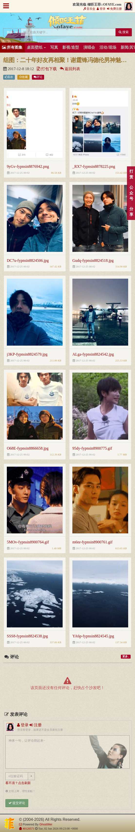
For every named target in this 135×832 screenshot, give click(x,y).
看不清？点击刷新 (18, 783)
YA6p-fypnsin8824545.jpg (93, 636)
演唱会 (89, 47)
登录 (101, 8)
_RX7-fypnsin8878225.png (93, 166)
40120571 (28, 828)
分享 (131, 212)
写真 (54, 47)
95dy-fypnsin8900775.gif (92, 448)
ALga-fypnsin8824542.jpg (93, 354)
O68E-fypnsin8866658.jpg (27, 448)
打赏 (131, 174)
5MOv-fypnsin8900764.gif (28, 542)
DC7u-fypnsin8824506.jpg (28, 260)
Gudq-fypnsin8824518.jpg (93, 260)
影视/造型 (70, 47)
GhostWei (45, 824)
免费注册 (114, 8)
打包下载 (47, 69)
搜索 (124, 32)
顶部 (128, 511)
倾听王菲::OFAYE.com (67, 23)
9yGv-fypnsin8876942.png (28, 166)
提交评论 (17, 803)
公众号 (131, 193)
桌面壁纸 (36, 47)
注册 (35, 725)
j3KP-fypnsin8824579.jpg (27, 354)
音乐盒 (89, 8)
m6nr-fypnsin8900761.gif (92, 542)
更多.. (125, 656)
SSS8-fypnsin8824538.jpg (27, 636)
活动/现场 (107, 47)
